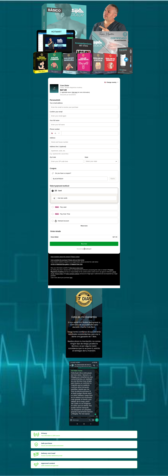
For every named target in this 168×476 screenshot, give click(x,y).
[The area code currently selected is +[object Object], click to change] (55, 133)
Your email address (56, 103)
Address (52, 138)
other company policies (72, 274)
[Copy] (67, 264)
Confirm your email (56, 112)
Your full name (54, 120)
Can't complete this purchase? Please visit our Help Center (67, 260)
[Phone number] (89, 133)
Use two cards (62, 198)
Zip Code (53, 157)
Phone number (55, 129)
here (71, 277)
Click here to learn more (76, 268)
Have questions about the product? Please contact (65, 257)
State (86, 157)
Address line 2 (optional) (58, 146)
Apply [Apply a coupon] (113, 178)
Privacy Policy (59, 274)
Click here (74, 92)
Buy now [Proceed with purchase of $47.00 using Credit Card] (84, 244)
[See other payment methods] (84, 226)
